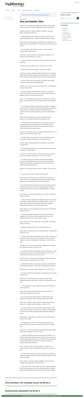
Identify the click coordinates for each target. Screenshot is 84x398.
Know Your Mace (66, 32)
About (13, 10)
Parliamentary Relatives (67, 37)
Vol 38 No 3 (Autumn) (44, 14)
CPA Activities (65, 29)
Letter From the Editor (67, 34)
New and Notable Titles (32, 21)
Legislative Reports (27, 10)
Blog (19, 10)
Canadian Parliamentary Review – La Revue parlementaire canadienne (35, 395)
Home (7, 10)
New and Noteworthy (9, 18)
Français (77, 2)
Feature (64, 30)
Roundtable (65, 39)
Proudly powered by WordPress (56, 395)
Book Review (65, 28)
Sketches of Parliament (67, 40)
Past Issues (37, 10)
